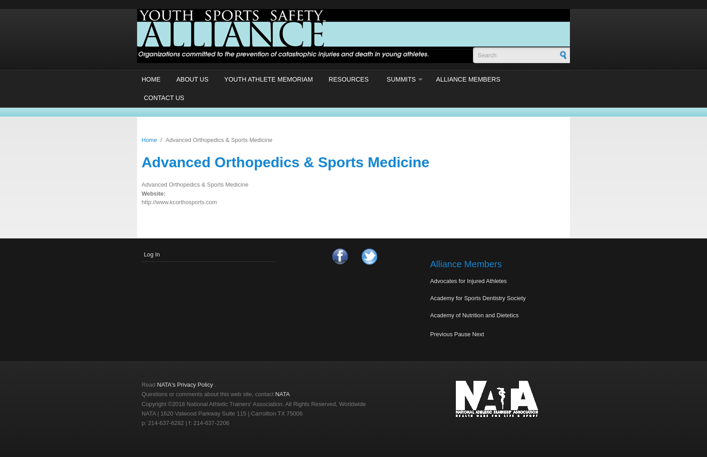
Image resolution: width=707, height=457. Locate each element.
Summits (401, 79)
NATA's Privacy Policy (185, 384)
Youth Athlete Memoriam (268, 79)
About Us (192, 79)
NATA (282, 394)
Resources (349, 79)
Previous (441, 334)
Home (151, 79)
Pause (462, 334)
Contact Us (164, 97)
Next (478, 334)
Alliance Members (468, 79)
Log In (152, 254)
